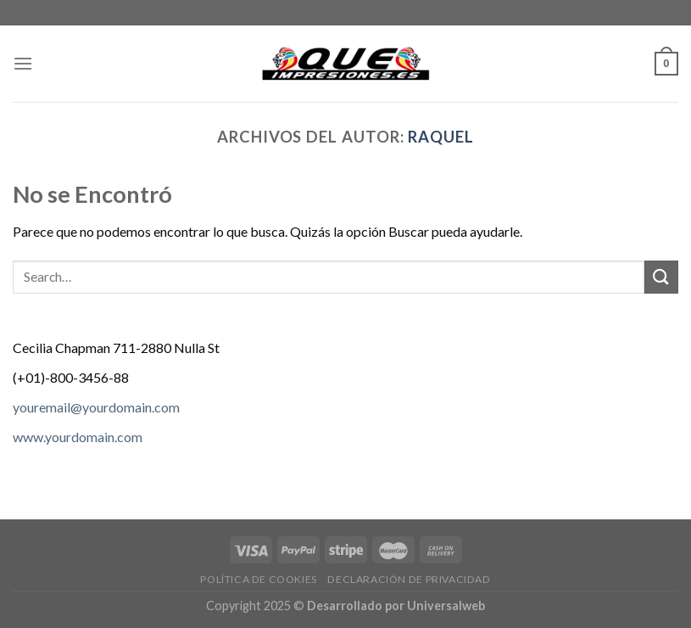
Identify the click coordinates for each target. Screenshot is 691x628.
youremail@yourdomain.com (96, 407)
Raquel (441, 136)
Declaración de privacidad (408, 579)
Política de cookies (258, 579)
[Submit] (661, 277)
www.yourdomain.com (77, 437)
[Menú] (23, 63)
